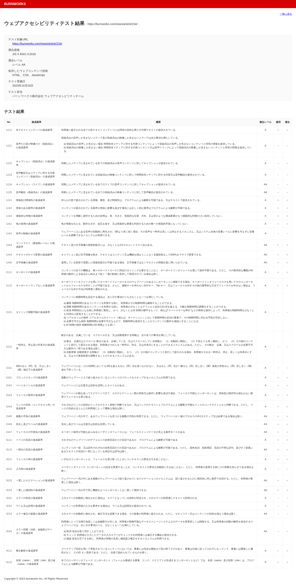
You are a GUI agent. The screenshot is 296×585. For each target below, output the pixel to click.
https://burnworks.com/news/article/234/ (37, 43)
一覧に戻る (286, 14)
